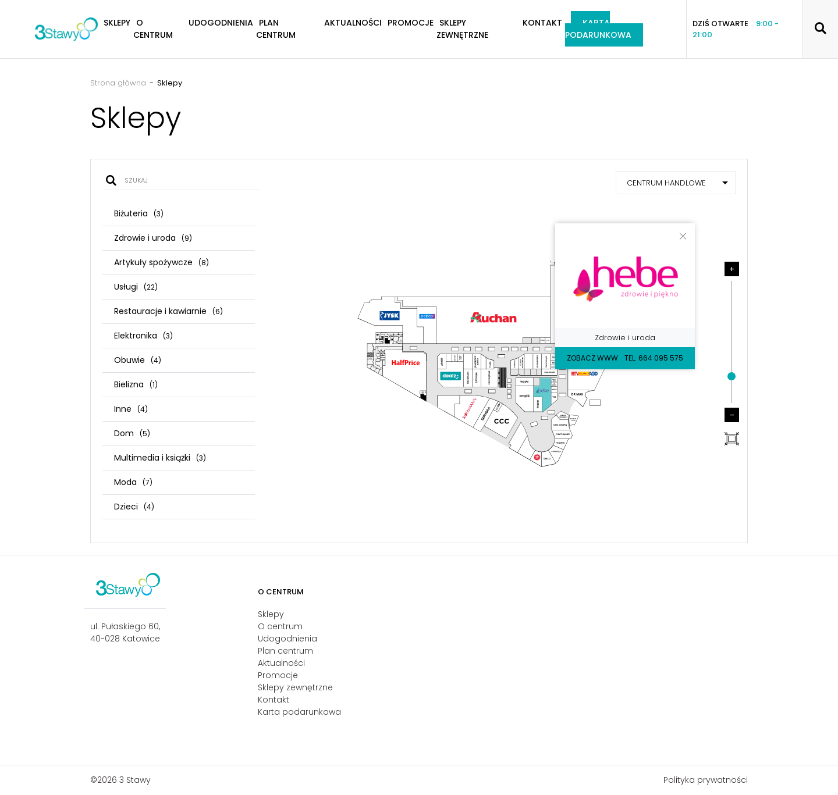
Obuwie (137, 360)
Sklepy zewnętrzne (462, 29)
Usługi (136, 287)
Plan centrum (276, 29)
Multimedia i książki (160, 458)
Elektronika (143, 335)
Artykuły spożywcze (161, 262)
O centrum (153, 29)
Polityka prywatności (705, 780)
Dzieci (134, 506)
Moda (133, 482)
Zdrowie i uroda (153, 238)
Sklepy (271, 614)
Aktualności (353, 22)
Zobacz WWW (592, 358)
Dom (132, 433)
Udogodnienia (221, 22)
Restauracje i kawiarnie (168, 311)
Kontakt (542, 22)
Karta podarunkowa (598, 29)
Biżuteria (139, 213)
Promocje (411, 22)
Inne (131, 409)
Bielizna (136, 384)
